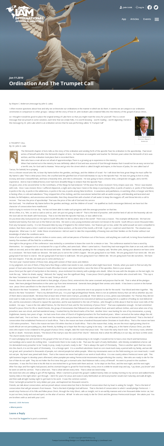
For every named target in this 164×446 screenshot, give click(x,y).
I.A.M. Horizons (23, 402)
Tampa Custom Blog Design (64, 440)
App (124, 19)
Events (147, 19)
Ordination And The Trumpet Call (51, 83)
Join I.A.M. (127, 7)
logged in (25, 418)
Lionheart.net (106, 440)
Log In (141, 7)
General (12, 402)
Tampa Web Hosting (88, 440)
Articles (134, 19)
